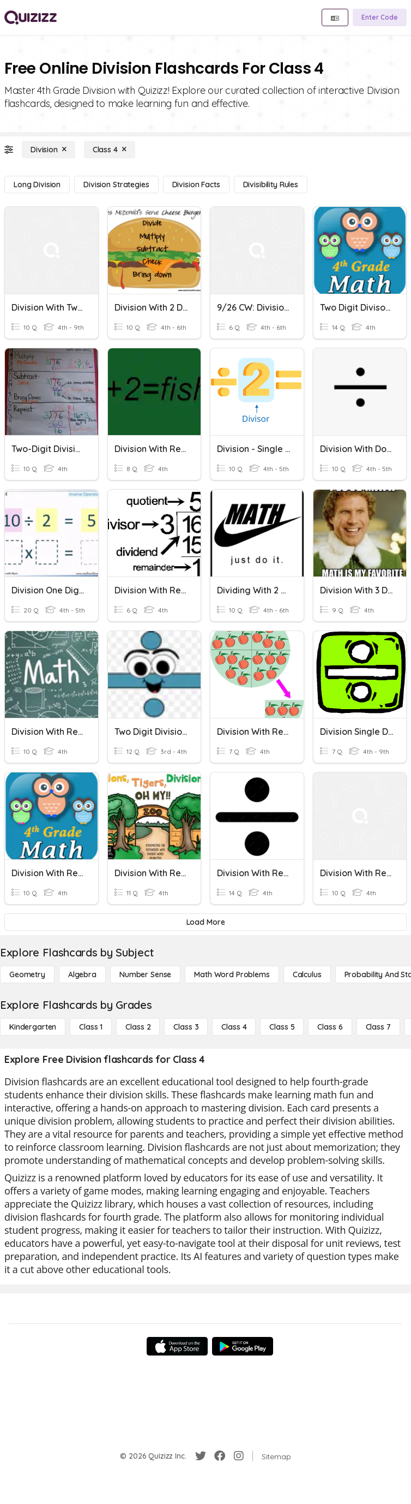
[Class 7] (378, 1027)
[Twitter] (200, 1456)
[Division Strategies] (116, 184)
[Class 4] (109, 149)
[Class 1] (91, 1027)
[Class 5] (282, 1027)
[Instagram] (239, 1456)
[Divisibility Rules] (270, 184)
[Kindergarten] (32, 1027)
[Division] (48, 149)
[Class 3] (186, 1027)
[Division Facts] (196, 184)
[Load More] (205, 922)
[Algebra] (82, 974)
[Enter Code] (380, 17)
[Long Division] (37, 184)
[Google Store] (242, 1346)
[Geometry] (27, 974)
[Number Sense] (145, 974)
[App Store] (177, 1346)
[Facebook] (219, 1456)
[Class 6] (330, 1027)
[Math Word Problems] (232, 974)
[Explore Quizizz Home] (30, 17)
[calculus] (307, 974)
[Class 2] (138, 1027)
